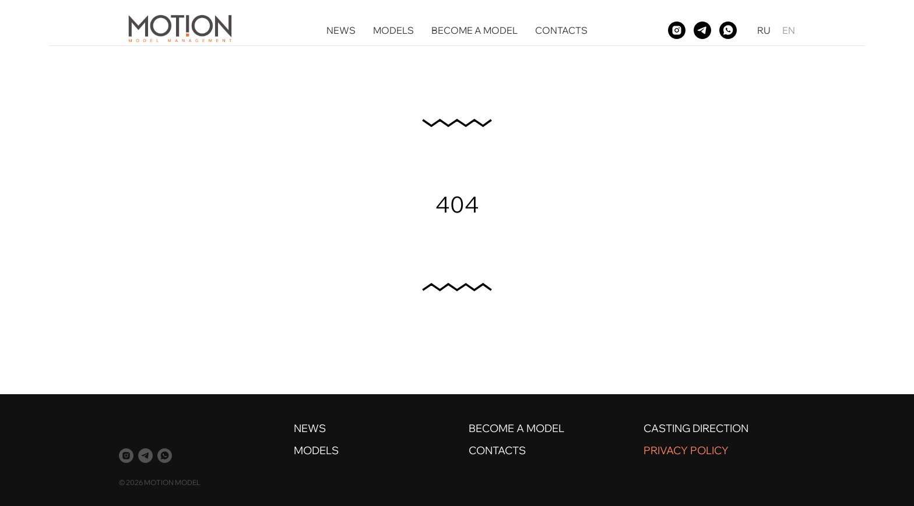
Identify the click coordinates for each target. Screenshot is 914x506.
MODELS (393, 30)
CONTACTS (561, 30)
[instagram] (677, 30)
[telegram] (702, 30)
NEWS (341, 30)
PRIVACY (666, 450)
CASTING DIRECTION (696, 428)
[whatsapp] (728, 30)
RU (764, 30)
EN (788, 30)
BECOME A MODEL (474, 30)
